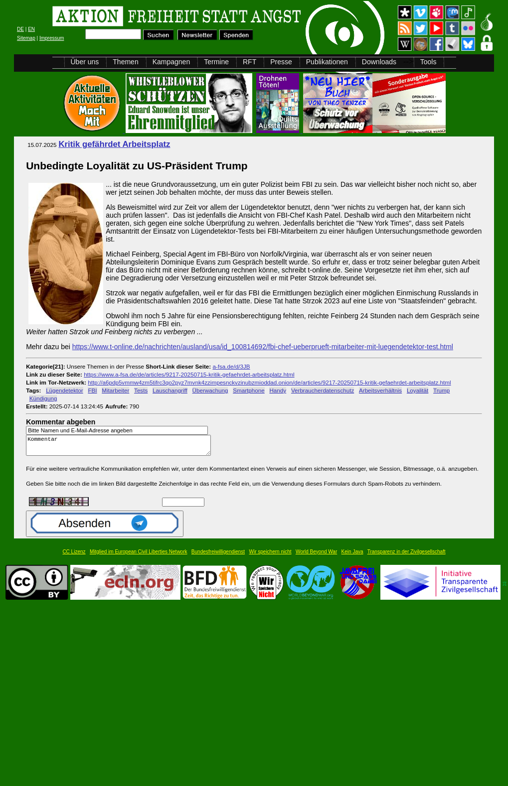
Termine (216, 62)
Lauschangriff (170, 390)
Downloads (379, 62)
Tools (428, 62)
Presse (281, 62)
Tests (141, 390)
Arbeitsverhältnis (380, 390)
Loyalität (417, 390)
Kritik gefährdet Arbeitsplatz (114, 144)
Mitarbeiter (115, 390)
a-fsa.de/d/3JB (231, 366)
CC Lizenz (73, 556)
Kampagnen (171, 62)
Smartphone (249, 390)
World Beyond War (316, 556)
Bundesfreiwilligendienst (218, 556)
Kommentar (121, 447)
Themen (125, 62)
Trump (441, 390)
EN (31, 29)
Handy (277, 390)
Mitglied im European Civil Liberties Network (138, 556)
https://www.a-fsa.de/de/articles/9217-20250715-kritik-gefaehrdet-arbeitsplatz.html (189, 374)
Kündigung (43, 398)
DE (20, 29)
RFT (249, 62)
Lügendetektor (64, 390)
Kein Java (352, 556)
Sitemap (26, 38)
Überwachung (210, 390)
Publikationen (327, 62)
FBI (92, 390)
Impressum (51, 38)
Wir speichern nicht (270, 556)
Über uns (85, 62)
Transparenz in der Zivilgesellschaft (406, 556)
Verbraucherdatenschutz (322, 390)
